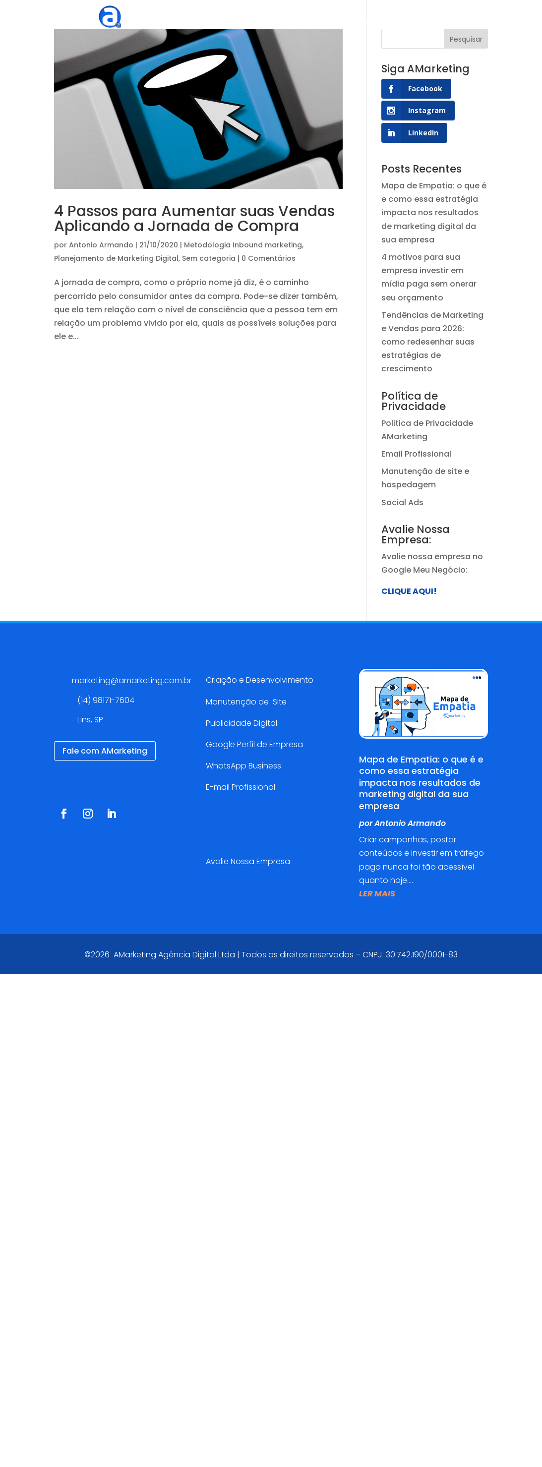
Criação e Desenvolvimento (259, 680)
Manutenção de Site (246, 701)
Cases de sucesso (338, 22)
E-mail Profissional (241, 787)
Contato (491, 22)
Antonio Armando (101, 245)
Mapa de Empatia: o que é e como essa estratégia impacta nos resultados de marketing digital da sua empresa (433, 212)
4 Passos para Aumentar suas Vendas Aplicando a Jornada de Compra (194, 218)
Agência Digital (196, 22)
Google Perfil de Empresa (254, 744)
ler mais (377, 893)
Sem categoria (209, 258)
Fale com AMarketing (104, 751)
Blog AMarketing (425, 22)
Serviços (259, 22)
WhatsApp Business (243, 765)
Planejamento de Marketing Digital (116, 258)
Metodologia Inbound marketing (243, 245)
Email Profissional (416, 454)
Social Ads (402, 502)
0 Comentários (268, 258)
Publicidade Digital (241, 723)
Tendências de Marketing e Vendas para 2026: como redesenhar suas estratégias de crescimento (432, 342)
